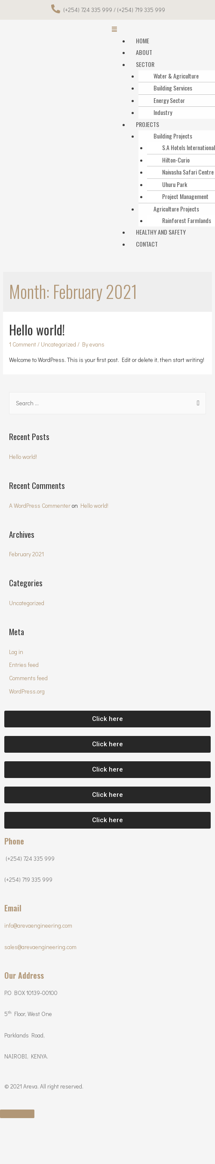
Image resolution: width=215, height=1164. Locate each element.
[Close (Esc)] (17, 1125)
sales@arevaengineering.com (40, 947)
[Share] (53, 1125)
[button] (107, 719)
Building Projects (173, 135)
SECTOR (145, 64)
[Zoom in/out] (124, 1125)
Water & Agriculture (176, 75)
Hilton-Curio (176, 159)
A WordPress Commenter (40, 506)
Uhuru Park (174, 184)
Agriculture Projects (176, 208)
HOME (142, 40)
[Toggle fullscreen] (88, 1125)
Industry (163, 112)
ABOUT (144, 52)
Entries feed (24, 665)
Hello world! (37, 329)
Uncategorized (58, 344)
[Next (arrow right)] (53, 1137)
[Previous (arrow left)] (17, 1137)
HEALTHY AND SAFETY (161, 231)
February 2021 (26, 554)
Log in (16, 652)
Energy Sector (169, 100)
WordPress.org (27, 691)
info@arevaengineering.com (38, 925)
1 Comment (22, 344)
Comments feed (28, 678)
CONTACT (147, 243)
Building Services (173, 87)
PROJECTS (147, 124)
